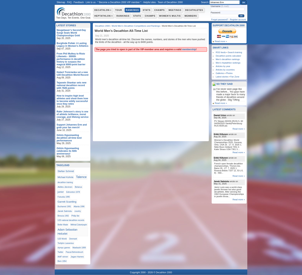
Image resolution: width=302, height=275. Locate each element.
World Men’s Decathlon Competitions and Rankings (136, 26)
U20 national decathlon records (71, 220)
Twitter (60, 252)
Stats (146, 10)
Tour (118, 10)
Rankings (132, 10)
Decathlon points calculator (228, 56)
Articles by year (223, 66)
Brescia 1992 (63, 216)
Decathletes (194, 10)
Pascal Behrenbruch (74, 252)
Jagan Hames (77, 256)
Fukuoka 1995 (64, 197)
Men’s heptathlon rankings (228, 63)
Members (191, 16)
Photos (229, 73)
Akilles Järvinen (65, 187)
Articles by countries (225, 70)
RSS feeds (221, 52)
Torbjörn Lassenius (66, 243)
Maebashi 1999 (79, 248)
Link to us (91, 2)
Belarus (78, 187)
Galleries (220, 73)
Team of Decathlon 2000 (170, 2)
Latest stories (222, 77)
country (78, 211)
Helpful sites (149, 2)
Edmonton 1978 (73, 192)
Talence (81, 177)
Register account (238, 19)
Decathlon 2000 (102, 26)
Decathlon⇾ (102, 10)
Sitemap (61, 2)
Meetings (175, 10)
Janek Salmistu (65, 211)
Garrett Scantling (67, 201)
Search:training (235, 52)
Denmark (73, 239)
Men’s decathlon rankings (228, 59)
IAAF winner (63, 257)
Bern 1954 (62, 261)
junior (61, 191)
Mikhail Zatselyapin (78, 225)
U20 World (62, 239)
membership (189, 49)
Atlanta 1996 (79, 206)
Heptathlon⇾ (103, 16)
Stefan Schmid (66, 171)
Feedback (79, 2)
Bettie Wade (63, 225)
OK (243, 2)
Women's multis (170, 16)
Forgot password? (219, 19)
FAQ (69, 2)
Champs (159, 10)
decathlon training (65, 182)
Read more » (221, 41)
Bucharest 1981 (64, 206)
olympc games (64, 248)
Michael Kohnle (65, 177)
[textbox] (225, 2)
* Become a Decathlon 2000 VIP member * (119, 2)
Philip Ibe (75, 216)
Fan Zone (234, 77)
